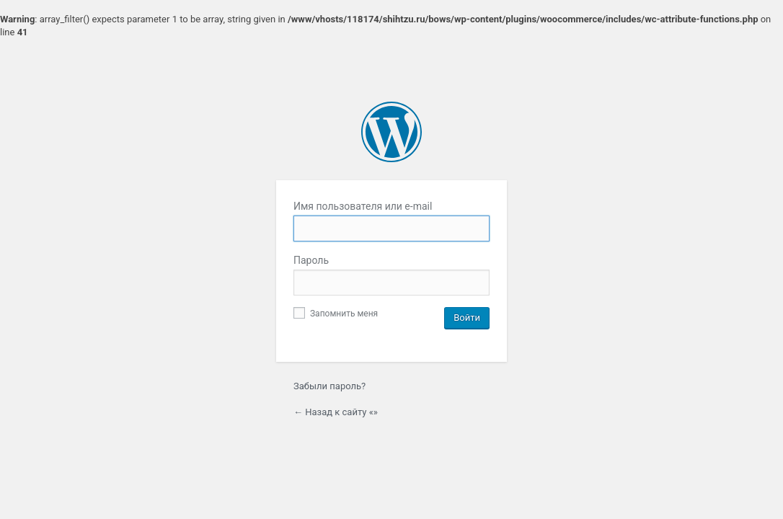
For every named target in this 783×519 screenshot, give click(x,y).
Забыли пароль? (329, 386)
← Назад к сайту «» (335, 412)
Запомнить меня (335, 314)
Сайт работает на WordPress (391, 132)
